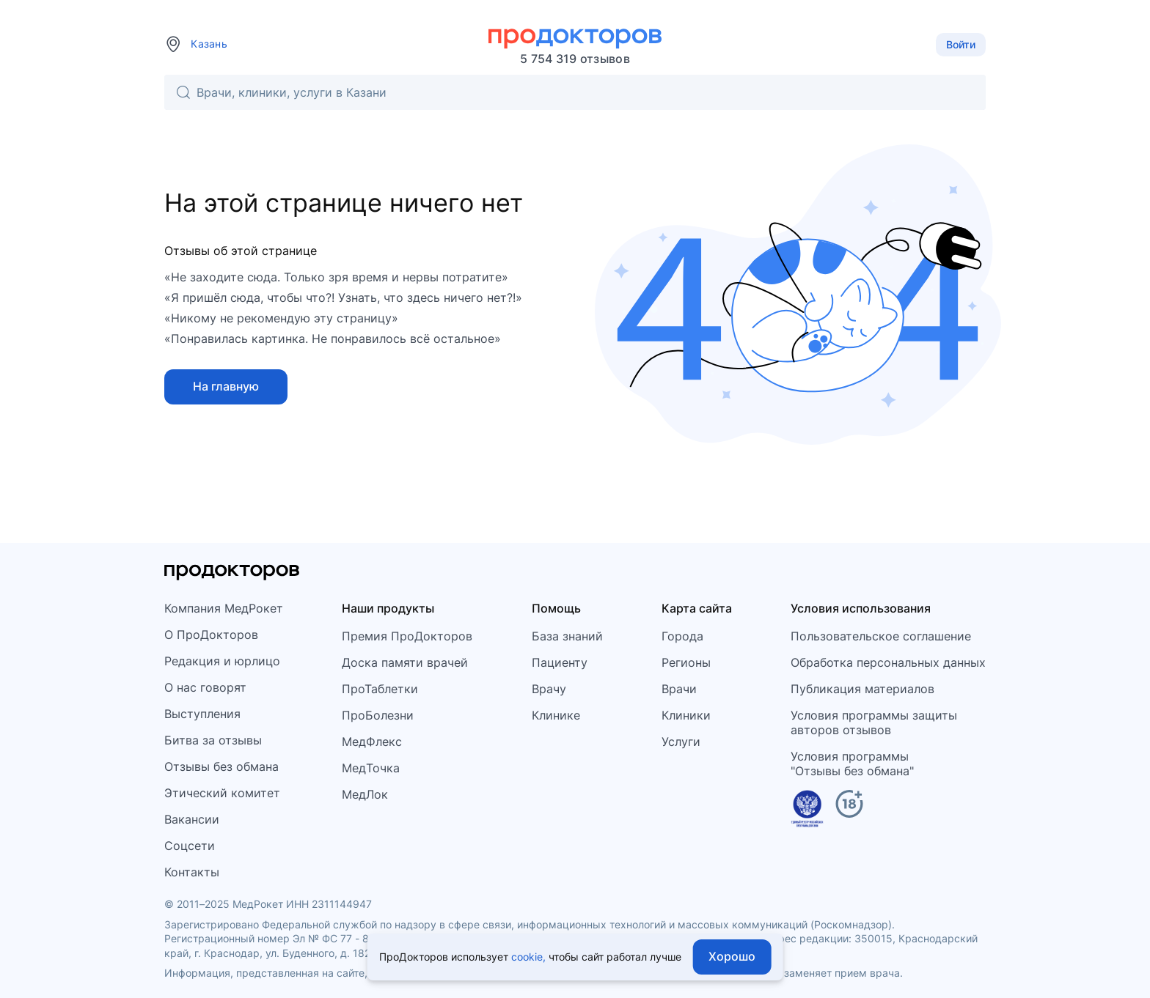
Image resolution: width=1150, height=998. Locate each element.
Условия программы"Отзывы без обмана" (852, 763)
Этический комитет (222, 793)
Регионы (686, 662)
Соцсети (189, 845)
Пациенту (559, 662)
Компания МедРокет (223, 608)
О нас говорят (205, 687)
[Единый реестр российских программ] (807, 811)
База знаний (567, 636)
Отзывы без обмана (221, 766)
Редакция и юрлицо (222, 661)
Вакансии (191, 819)
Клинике (556, 715)
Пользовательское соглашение (881, 636)
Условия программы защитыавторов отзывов (874, 722)
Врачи (679, 688)
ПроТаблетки (380, 688)
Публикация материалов (862, 688)
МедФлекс (372, 741)
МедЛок (365, 794)
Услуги (681, 741)
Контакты (191, 872)
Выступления (202, 713)
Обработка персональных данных (888, 662)
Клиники (686, 715)
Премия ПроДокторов (407, 636)
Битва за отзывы (213, 740)
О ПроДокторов (211, 634)
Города (682, 636)
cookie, (528, 956)
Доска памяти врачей (405, 662)
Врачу (549, 688)
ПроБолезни (378, 715)
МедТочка (371, 768)
